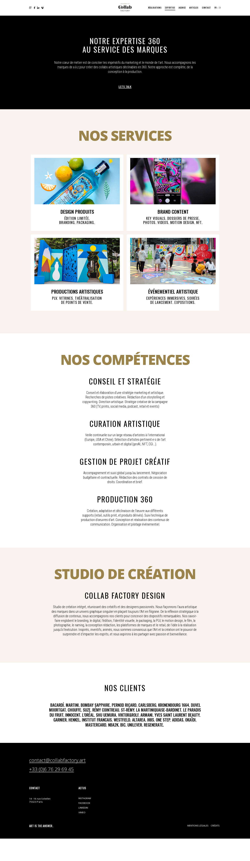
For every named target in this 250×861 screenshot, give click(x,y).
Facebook (35, 7)
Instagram (30, 7)
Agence (182, 7)
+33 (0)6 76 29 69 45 (63, 806)
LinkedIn (39, 7)
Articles (193, 7)
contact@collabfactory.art (72, 795)
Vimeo (43, 7)
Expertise (170, 7)
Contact (206, 7)
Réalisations (155, 7)
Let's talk (125, 86)
